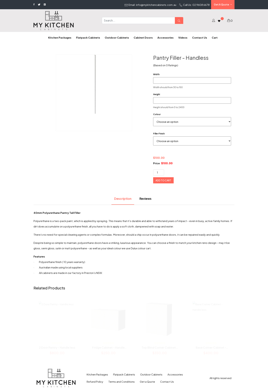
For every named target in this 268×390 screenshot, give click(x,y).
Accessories (175, 374)
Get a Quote (147, 381)
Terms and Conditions (121, 381)
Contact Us (167, 381)
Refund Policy (95, 381)
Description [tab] (122, 198)
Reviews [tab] (145, 198)
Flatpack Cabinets (124, 374)
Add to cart (163, 180)
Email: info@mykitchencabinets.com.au (150, 5)
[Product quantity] (158, 172)
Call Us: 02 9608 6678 (194, 5)
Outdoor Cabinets (151, 374)
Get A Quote (223, 4)
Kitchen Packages (97, 374)
